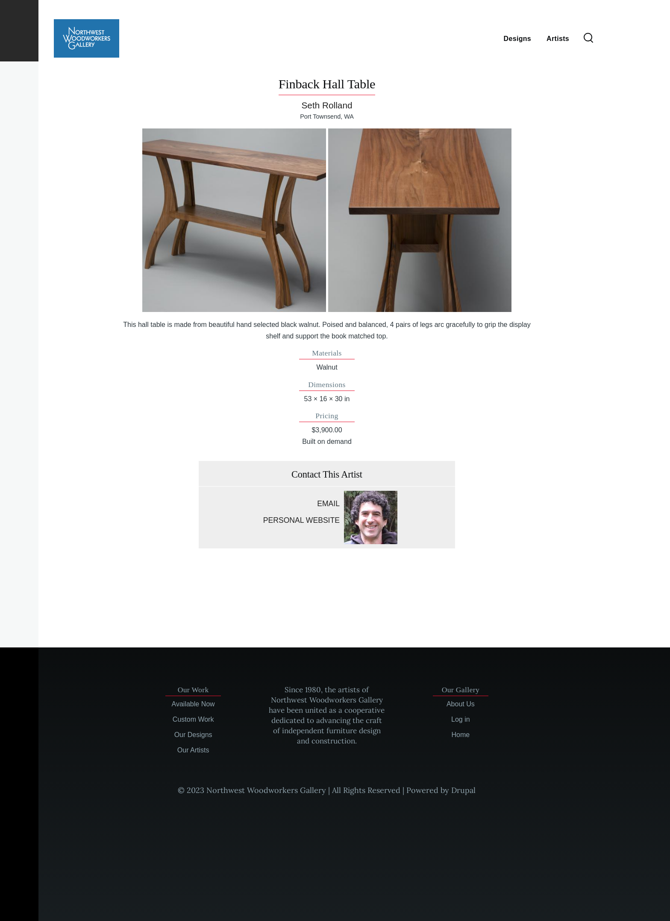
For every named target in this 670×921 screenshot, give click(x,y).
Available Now (193, 704)
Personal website (301, 520)
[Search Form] (588, 38)
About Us (461, 704)
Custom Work (193, 719)
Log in (460, 719)
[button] (234, 220)
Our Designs (193, 734)
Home (461, 734)
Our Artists (193, 750)
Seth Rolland (326, 105)
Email (328, 503)
